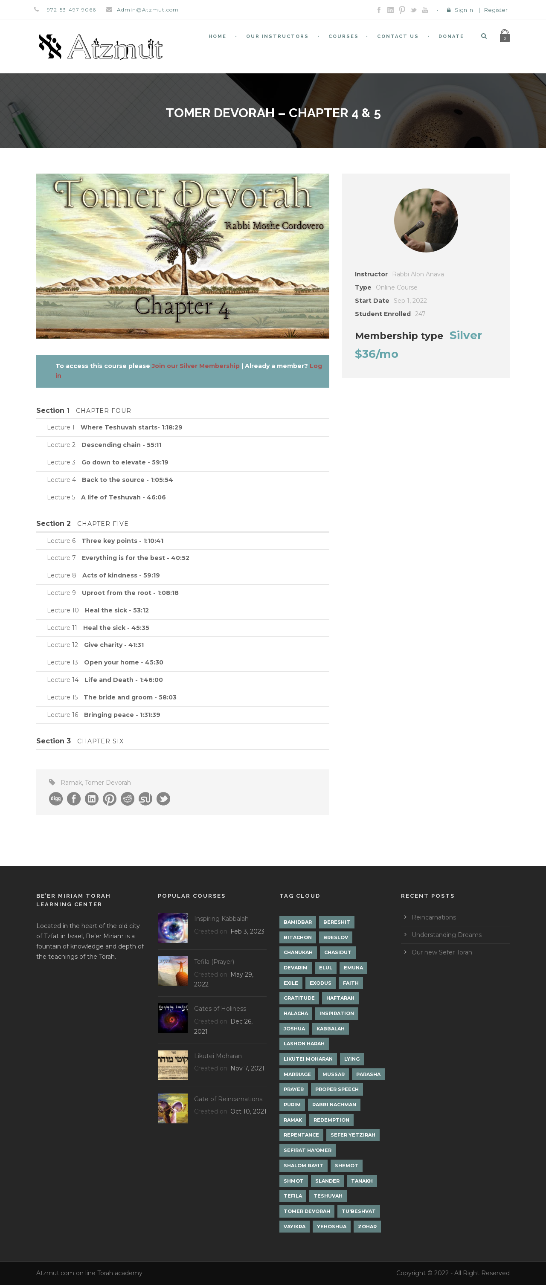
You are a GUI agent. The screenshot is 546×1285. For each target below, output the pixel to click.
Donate (451, 36)
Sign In (464, 9)
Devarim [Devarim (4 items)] (296, 968)
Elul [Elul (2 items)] (325, 968)
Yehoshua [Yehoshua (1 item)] (331, 1227)
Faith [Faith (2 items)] (351, 983)
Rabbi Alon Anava (418, 274)
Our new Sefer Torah (442, 952)
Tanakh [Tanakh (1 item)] (362, 1181)
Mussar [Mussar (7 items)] (333, 1074)
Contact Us (398, 36)
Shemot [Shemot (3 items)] (346, 1166)
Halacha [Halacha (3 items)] (296, 1013)
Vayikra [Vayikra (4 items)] (294, 1227)
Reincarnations (434, 917)
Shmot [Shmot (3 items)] (294, 1181)
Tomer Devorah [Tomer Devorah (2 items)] (307, 1211)
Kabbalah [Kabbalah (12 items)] (331, 1029)
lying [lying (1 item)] (352, 1059)
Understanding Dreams (447, 935)
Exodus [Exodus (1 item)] (320, 983)
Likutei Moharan (218, 1056)
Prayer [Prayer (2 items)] (294, 1089)
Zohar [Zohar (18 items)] (367, 1227)
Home (218, 36)
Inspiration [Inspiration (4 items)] (336, 1013)
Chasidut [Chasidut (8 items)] (337, 952)
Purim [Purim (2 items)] (292, 1105)
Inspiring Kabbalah (221, 918)
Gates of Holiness (220, 1008)
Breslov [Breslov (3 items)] (335, 937)
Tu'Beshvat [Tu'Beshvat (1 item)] (359, 1211)
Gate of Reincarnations (228, 1099)
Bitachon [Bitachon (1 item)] (298, 937)
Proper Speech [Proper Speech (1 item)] (337, 1089)
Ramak (71, 782)
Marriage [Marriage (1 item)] (297, 1074)
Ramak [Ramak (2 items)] (293, 1120)
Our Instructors (277, 36)
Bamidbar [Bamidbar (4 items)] (298, 922)
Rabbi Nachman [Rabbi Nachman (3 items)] (334, 1105)
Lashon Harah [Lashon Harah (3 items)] (304, 1044)
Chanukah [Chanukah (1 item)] (298, 952)
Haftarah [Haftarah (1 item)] (340, 998)
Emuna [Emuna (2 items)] (353, 968)
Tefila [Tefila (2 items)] (293, 1196)
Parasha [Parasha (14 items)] (368, 1074)
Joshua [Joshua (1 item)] (294, 1029)
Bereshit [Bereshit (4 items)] (336, 922)
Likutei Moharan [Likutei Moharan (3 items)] (308, 1059)
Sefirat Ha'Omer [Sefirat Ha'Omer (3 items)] (307, 1150)
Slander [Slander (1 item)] (327, 1181)
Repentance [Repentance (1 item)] (301, 1135)
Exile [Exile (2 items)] (291, 983)
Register (496, 9)
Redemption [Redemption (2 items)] (331, 1120)
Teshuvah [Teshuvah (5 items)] (328, 1196)
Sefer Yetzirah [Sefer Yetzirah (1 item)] (353, 1135)
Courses (343, 36)
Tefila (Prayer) (214, 962)
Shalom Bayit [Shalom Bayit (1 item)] (303, 1166)
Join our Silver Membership (196, 366)
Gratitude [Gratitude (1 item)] (299, 998)
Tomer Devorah (108, 782)
